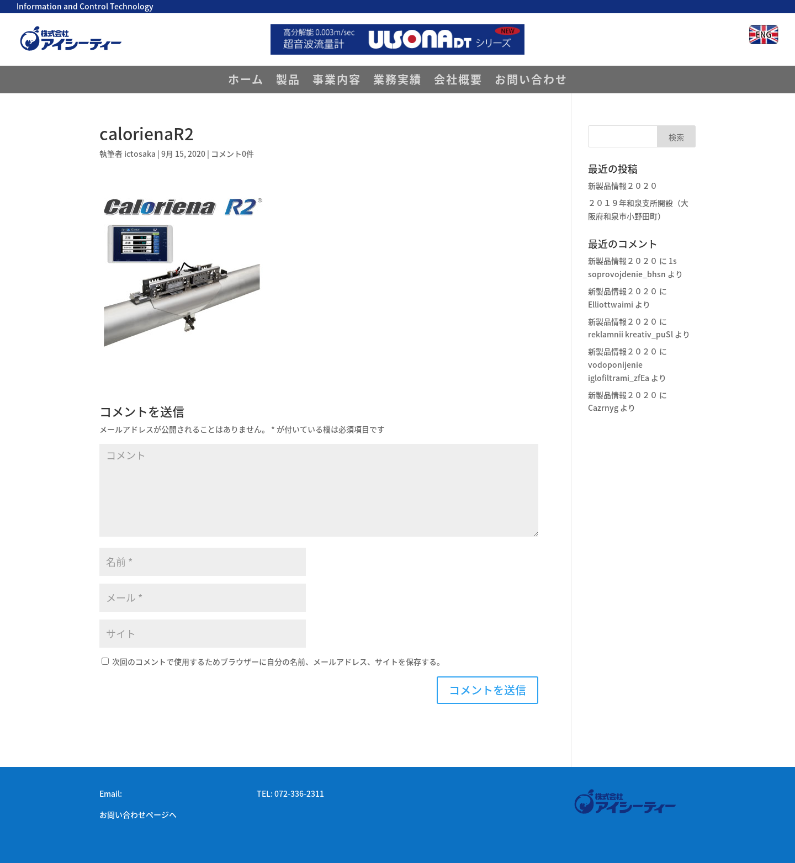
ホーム (246, 81)
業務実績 (397, 81)
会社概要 (458, 81)
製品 (288, 81)
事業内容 (336, 81)
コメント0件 (232, 153)
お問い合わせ (531, 81)
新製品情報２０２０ (623, 185)
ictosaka (140, 153)
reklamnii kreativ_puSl (630, 334)
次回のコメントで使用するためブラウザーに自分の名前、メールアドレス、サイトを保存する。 (278, 661)
